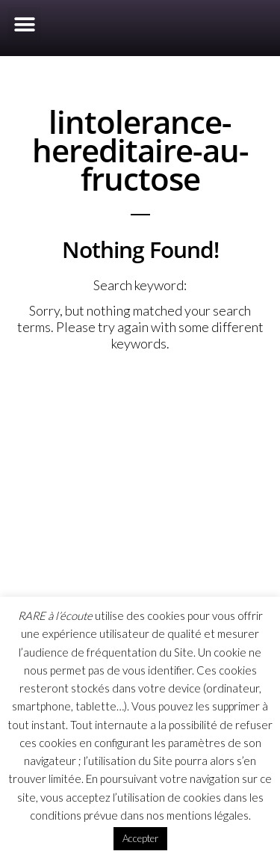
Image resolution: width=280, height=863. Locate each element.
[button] (24, 24)
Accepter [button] (140, 838)
